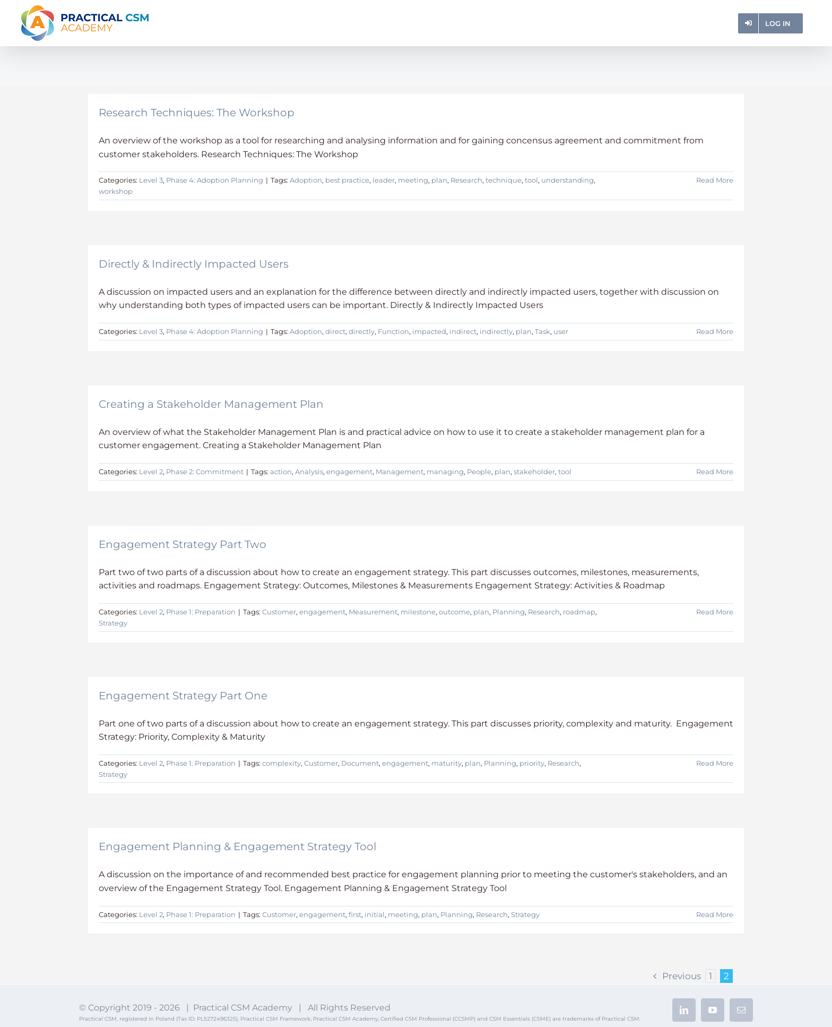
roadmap (579, 611)
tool (531, 180)
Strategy (113, 623)
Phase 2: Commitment (205, 471)
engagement (349, 471)
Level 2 (151, 471)
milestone (418, 611)
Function (393, 331)
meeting (413, 180)
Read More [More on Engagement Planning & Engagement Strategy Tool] (714, 914)
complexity (281, 763)
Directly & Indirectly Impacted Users (194, 264)
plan (439, 180)
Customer (279, 611)
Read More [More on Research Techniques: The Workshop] (714, 180)
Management (399, 471)
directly (362, 331)
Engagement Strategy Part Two (182, 544)
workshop (116, 191)
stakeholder (534, 471)
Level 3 (151, 180)
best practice (347, 180)
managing (445, 471)
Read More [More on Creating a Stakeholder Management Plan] (714, 471)
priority (531, 763)
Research (466, 180)
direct (335, 331)
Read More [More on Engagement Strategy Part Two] (714, 611)
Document (360, 763)
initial (375, 914)
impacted (429, 331)
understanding (567, 180)
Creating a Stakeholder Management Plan (211, 404)
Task (542, 331)
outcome (454, 611)
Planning (508, 611)
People (479, 471)
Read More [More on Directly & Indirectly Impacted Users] (714, 331)
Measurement (373, 611)
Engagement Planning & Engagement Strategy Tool (237, 846)
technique (504, 180)
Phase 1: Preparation (201, 611)
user (560, 331)
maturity (446, 763)
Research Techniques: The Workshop (196, 112)
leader (383, 180)
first (355, 914)
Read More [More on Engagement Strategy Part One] (714, 763)
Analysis (309, 471)
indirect (462, 331)
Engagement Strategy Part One (183, 695)
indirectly (496, 331)
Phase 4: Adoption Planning (214, 180)
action (281, 471)
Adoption (306, 180)
